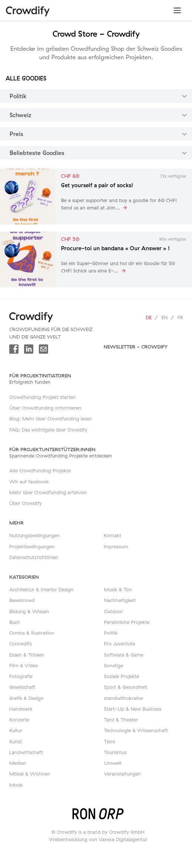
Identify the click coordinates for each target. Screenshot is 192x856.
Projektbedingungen (32, 546)
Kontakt (112, 535)
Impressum (116, 546)
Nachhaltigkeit (120, 600)
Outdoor (113, 611)
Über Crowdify (25, 503)
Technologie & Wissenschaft (136, 730)
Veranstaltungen (122, 774)
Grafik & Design (26, 698)
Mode (16, 785)
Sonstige (113, 665)
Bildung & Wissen (29, 611)
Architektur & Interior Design (41, 589)
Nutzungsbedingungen (34, 535)
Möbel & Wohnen (29, 774)
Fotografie (21, 676)
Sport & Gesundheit (125, 687)
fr (180, 317)
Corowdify (20, 644)
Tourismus (115, 752)
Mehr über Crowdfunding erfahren (48, 492)
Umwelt (113, 763)
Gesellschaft (22, 687)
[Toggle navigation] (177, 10)
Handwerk (21, 709)
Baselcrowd (22, 600)
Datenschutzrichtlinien (33, 557)
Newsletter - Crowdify (136, 347)
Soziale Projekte (121, 676)
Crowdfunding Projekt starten (42, 397)
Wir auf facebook (29, 482)
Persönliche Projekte (126, 622)
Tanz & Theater (121, 720)
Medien (17, 763)
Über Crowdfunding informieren (45, 408)
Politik (111, 633)
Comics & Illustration (31, 633)
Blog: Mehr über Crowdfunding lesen (50, 419)
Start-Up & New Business (132, 709)
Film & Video (23, 665)
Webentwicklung (68, 839)
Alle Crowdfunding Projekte (40, 470)
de (149, 317)
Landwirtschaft (26, 752)
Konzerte (19, 720)
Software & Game (123, 655)
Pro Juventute (119, 644)
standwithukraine (123, 698)
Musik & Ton (118, 589)
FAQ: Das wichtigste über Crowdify (48, 430)
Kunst (15, 741)
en (164, 317)
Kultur (15, 730)
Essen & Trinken (26, 655)
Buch (14, 622)
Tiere (109, 741)
